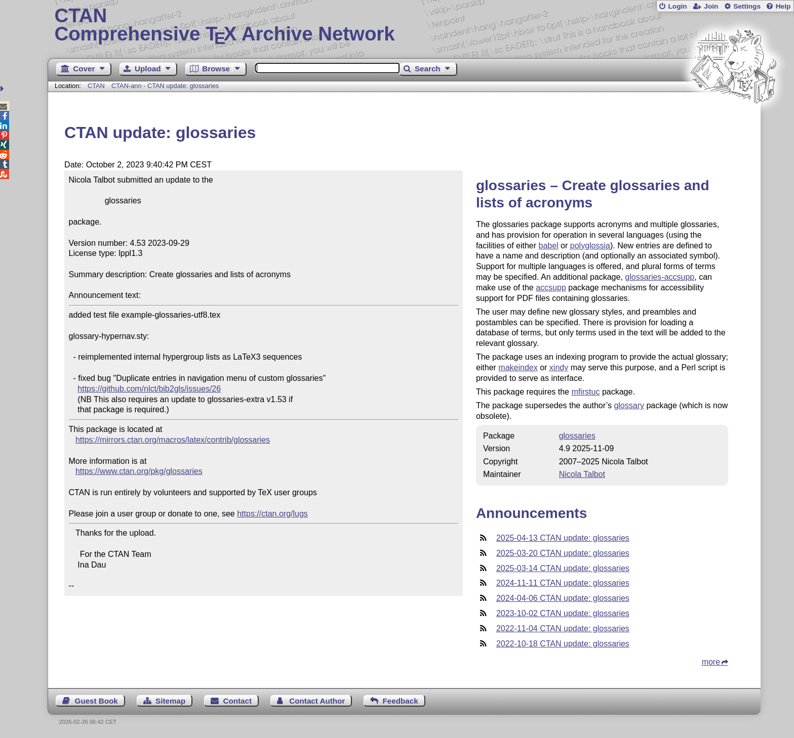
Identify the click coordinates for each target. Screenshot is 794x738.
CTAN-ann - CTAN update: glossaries (165, 86)
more (711, 662)
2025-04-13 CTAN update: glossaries (562, 538)
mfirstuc (585, 391)
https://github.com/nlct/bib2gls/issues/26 (149, 388)
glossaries (577, 435)
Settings (747, 6)
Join (711, 6)
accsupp (551, 287)
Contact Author (317, 701)
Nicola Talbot (582, 474)
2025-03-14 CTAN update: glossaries (562, 568)
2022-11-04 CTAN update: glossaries (562, 628)
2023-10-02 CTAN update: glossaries (562, 613)
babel (549, 245)
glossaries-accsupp (659, 277)
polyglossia (590, 245)
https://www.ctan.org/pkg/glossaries (139, 471)
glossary (629, 405)
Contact (237, 701)
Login (677, 6)
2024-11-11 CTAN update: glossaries (562, 583)
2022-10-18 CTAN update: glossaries (562, 643)
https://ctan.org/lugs (272, 513)
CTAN (96, 86)
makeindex (517, 367)
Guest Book (96, 701)
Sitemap (170, 701)
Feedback (400, 701)
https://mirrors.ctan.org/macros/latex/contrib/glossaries (172, 440)
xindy (558, 367)
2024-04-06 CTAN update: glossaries (562, 598)
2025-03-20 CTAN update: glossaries (562, 553)
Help (783, 6)
